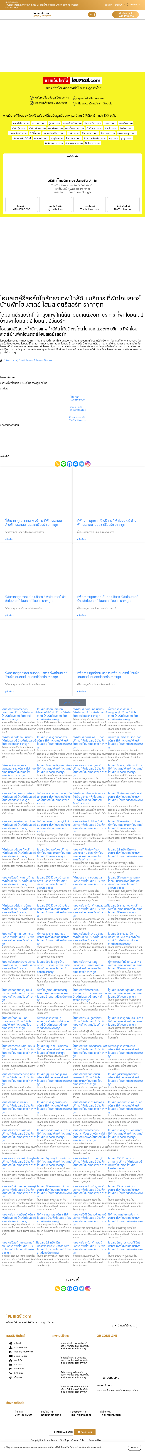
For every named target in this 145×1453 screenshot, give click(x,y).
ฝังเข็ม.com (111, 128)
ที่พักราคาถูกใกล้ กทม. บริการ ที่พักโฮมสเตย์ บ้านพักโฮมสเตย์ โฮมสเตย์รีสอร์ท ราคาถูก (125, 965)
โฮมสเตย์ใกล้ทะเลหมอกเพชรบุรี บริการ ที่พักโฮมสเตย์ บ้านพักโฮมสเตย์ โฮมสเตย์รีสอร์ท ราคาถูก (19, 1191)
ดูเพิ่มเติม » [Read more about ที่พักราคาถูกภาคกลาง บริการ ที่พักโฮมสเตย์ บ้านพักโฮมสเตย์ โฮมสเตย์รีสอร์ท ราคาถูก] (9, 539)
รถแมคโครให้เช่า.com (54, 133)
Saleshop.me (92, 143)
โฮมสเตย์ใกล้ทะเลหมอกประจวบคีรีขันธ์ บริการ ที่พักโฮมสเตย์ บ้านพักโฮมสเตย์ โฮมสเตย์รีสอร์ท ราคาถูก (54, 714)
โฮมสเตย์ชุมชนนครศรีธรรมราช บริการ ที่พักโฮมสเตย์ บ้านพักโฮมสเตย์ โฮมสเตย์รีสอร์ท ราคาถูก (90, 1051)
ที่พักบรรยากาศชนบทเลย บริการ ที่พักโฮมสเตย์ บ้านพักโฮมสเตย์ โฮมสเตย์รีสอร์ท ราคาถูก (54, 938)
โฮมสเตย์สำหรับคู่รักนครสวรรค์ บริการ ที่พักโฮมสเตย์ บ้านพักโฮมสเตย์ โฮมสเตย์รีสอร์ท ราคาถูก (90, 910)
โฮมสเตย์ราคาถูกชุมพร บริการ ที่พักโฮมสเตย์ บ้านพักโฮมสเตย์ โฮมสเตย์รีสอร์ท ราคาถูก (125, 908)
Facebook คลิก (77, 417)
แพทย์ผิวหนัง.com (72, 123)
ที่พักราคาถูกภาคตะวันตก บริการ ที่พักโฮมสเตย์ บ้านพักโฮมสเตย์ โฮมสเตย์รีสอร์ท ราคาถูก (107, 598)
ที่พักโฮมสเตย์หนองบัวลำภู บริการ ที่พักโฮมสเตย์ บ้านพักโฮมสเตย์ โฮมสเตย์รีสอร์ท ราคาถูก (54, 995)
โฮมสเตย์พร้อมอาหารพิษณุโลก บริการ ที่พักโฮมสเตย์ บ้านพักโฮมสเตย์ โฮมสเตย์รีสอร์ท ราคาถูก (125, 1107)
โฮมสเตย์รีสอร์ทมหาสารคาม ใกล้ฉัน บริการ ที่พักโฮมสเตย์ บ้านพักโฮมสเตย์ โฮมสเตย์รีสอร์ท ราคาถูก (124, 882)
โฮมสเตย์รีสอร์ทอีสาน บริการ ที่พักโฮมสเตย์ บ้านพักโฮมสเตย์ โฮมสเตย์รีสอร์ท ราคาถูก (125, 824)
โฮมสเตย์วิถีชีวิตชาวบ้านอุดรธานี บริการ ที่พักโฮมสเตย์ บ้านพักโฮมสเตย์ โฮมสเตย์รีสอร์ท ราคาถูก (53, 966)
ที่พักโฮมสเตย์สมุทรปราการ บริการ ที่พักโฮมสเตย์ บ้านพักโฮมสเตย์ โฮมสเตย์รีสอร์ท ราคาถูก (125, 1219)
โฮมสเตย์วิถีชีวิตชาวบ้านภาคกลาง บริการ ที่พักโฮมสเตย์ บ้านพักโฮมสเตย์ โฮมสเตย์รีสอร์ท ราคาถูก (53, 882)
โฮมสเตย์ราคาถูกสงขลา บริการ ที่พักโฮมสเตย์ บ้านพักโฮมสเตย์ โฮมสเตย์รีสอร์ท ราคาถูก (125, 1021)
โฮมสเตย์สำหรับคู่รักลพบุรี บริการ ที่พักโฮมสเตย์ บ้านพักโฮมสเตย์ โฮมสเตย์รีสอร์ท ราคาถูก (90, 1247)
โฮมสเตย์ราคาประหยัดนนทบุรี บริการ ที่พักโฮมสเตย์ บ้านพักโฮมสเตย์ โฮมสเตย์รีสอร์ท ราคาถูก (19, 1051)
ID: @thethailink (77, 410)
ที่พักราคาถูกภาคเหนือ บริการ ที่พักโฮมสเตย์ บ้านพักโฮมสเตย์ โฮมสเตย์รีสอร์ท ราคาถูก (36, 598)
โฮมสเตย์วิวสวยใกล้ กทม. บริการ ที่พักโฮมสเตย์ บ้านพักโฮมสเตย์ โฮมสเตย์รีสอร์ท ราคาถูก (125, 1191)
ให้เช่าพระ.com (73, 138)
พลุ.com (113, 138)
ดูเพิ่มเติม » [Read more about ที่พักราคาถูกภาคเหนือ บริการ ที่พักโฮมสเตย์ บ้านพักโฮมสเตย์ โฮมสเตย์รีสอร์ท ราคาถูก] (9, 615)
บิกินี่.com (35, 133)
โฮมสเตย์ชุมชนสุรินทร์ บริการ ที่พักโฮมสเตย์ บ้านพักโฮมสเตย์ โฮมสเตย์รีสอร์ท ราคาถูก (54, 1161)
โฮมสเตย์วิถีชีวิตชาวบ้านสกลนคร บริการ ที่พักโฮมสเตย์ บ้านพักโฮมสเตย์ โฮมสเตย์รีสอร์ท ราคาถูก (125, 1163)
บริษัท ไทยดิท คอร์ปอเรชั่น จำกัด (72, 181)
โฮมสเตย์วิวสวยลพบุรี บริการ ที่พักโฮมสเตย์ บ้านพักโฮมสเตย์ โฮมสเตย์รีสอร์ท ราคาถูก (54, 1133)
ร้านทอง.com (108, 133)
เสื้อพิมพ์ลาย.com (54, 143)
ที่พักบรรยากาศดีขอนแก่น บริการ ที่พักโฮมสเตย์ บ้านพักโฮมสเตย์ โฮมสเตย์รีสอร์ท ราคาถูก (75, 1375)
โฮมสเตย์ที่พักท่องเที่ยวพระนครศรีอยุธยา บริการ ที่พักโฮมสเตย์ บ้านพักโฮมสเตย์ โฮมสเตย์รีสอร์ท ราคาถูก (90, 1135)
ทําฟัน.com (73, 133)
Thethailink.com (89, 209)
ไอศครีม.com (126, 123)
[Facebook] (69, 464)
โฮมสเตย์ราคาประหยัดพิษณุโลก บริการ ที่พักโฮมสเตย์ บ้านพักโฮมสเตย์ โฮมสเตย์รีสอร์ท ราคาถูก (19, 1163)
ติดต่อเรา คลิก (126, 13)
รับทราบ (132, 1447)
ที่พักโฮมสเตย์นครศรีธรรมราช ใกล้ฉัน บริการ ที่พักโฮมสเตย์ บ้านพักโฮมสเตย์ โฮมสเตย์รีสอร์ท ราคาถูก (89, 798)
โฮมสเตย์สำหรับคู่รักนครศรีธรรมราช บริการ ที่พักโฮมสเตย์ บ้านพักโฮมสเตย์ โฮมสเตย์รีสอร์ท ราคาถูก (54, 1247)
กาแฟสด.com (55, 128)
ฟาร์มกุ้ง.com (19, 128)
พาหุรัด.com (57, 138)
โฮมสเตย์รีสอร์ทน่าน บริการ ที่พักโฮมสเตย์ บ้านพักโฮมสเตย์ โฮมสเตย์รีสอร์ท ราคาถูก (90, 937)
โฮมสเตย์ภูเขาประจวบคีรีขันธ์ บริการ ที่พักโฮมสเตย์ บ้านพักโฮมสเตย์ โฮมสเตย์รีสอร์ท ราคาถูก (125, 1247)
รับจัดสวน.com (94, 128)
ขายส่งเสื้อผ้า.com (18, 133)
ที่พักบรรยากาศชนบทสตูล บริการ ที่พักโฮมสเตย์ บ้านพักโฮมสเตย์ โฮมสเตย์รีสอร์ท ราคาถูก (90, 882)
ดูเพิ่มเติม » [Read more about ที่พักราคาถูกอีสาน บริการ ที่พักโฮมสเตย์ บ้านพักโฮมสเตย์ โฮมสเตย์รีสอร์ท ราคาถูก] (81, 691)
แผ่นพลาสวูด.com (126, 133)
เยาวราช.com (39, 123)
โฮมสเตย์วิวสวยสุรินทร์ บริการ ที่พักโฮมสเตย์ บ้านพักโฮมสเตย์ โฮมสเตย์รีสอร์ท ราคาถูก (125, 993)
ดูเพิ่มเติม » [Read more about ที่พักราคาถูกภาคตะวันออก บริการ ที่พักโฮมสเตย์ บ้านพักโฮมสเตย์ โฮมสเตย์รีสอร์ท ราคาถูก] (9, 691)
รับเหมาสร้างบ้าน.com (95, 138)
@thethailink (55, 209)
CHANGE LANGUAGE (63, 1432)
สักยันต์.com (126, 128)
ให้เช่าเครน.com (90, 133)
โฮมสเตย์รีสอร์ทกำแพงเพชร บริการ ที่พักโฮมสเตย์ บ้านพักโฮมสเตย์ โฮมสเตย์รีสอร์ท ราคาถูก (90, 1107)
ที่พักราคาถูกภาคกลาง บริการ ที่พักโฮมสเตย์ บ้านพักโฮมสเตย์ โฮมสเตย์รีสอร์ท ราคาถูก (33, 522)
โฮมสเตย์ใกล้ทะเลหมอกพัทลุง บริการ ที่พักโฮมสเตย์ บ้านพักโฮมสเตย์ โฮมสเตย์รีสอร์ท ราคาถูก (75, 1360)
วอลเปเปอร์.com (20, 123)
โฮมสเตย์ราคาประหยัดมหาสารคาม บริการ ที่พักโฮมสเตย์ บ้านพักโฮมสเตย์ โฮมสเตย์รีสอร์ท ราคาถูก (89, 966)
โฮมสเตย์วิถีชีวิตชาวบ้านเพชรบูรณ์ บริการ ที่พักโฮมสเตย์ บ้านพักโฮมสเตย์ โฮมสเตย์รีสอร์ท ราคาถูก (87, 1079)
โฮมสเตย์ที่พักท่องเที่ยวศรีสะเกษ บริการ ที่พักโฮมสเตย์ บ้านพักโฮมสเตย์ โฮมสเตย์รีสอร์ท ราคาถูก (90, 995)
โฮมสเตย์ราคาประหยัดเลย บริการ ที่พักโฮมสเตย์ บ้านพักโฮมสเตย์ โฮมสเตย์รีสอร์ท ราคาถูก (19, 1135)
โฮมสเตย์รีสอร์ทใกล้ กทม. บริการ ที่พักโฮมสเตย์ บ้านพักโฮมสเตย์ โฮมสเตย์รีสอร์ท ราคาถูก (19, 1107)
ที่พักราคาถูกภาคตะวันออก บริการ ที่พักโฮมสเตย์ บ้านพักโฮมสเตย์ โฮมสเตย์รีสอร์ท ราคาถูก (36, 674)
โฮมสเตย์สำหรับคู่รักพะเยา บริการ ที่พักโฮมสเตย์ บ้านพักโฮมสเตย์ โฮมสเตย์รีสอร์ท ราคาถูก (125, 854)
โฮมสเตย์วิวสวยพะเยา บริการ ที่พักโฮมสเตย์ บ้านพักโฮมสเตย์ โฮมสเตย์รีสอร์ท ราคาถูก (19, 796)
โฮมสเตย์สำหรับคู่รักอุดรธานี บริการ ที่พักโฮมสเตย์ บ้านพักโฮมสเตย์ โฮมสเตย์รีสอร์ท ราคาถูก (90, 1191)
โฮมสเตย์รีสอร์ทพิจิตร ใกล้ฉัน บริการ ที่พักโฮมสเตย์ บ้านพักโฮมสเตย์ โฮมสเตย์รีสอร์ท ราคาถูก (90, 826)
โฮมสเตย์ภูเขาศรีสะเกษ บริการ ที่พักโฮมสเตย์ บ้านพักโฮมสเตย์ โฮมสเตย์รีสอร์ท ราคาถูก (19, 824)
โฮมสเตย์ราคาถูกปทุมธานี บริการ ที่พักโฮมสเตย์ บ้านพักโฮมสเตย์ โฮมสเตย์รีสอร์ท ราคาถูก (90, 770)
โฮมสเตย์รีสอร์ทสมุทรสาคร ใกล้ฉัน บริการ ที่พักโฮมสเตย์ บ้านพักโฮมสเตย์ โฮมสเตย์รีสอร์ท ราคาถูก (19, 1247)
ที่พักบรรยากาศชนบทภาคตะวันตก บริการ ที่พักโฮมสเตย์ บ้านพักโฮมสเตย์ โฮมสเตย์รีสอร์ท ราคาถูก (54, 798)
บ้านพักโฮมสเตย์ (27, 360)
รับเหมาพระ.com (74, 143)
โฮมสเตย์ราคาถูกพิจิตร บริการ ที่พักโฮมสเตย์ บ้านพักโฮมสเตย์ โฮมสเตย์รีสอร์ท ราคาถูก (125, 768)
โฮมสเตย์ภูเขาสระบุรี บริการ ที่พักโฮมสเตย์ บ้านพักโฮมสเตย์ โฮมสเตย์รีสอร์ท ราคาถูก (54, 1049)
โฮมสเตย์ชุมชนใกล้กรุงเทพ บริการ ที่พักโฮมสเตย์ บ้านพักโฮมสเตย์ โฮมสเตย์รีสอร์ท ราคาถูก (54, 1079)
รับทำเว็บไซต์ (123, 206)
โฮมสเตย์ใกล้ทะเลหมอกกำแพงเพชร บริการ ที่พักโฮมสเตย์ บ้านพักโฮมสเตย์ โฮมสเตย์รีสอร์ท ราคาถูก (17, 1023)
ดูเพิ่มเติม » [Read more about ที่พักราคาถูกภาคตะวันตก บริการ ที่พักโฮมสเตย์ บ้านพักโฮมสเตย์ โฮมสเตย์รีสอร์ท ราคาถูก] (81, 615)
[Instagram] (88, 464)
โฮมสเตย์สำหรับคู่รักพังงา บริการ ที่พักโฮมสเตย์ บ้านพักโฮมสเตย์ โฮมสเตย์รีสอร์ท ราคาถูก (90, 1023)
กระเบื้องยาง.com (74, 128)
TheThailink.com (123, 209)
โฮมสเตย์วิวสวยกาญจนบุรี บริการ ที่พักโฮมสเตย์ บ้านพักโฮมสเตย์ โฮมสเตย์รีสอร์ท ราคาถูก (19, 995)
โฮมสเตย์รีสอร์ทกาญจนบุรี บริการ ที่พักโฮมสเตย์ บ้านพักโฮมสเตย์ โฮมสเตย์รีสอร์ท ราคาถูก (90, 1163)
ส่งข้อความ (105, 1412)
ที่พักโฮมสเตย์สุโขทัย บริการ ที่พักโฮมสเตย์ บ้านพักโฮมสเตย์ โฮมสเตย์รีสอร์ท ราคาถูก (90, 712)
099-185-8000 (21, 209)
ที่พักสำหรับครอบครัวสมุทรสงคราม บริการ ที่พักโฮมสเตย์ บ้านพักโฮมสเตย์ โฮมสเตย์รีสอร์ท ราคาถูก (19, 770)
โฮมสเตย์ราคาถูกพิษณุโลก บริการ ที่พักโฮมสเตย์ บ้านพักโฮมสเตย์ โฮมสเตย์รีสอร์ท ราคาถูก (54, 1107)
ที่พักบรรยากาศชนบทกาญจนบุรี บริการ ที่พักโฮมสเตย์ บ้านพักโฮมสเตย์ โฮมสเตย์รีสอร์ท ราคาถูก (123, 714)
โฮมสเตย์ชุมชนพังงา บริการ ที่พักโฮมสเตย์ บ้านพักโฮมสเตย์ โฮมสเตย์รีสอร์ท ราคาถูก (54, 852)
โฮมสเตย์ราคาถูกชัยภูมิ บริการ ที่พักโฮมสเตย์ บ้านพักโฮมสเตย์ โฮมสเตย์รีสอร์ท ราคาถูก (19, 1217)
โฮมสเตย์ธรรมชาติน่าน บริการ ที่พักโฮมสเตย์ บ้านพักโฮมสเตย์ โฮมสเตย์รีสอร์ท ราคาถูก (19, 965)
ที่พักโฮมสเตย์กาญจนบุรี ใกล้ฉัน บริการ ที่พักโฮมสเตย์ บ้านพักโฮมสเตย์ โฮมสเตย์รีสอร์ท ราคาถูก (53, 826)
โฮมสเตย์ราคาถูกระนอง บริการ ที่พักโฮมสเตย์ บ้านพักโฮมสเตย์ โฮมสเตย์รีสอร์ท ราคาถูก (125, 1133)
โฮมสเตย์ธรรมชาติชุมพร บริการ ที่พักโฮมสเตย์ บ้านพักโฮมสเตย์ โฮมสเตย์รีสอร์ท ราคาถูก (54, 768)
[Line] (63, 464)
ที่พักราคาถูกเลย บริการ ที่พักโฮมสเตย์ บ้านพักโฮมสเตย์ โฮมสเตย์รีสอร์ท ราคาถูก (54, 1217)
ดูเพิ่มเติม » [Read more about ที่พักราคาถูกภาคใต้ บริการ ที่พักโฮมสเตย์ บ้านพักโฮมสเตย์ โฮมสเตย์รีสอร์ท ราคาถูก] (81, 539)
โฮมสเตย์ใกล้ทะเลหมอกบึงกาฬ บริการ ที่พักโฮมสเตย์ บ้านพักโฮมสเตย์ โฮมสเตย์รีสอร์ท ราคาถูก (125, 798)
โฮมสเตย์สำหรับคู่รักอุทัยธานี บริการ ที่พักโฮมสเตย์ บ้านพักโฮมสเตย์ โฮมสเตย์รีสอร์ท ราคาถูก (125, 1079)
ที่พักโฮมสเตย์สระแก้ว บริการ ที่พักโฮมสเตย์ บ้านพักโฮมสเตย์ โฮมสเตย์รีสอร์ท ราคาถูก (19, 852)
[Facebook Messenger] (75, 464)
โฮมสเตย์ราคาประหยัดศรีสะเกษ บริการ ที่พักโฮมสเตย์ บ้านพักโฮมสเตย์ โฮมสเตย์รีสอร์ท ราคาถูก (75, 1389)
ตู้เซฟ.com (54, 123)
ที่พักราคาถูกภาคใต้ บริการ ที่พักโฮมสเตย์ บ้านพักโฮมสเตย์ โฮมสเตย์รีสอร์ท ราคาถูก (106, 522)
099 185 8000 (126, 16)
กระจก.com (109, 123)
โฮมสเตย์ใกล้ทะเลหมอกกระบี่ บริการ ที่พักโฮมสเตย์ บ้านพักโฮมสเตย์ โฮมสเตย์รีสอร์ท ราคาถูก (19, 938)
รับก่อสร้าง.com (92, 123)
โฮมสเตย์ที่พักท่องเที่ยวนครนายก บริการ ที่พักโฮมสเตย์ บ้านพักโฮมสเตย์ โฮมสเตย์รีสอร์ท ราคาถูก (19, 714)
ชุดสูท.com (126, 138)
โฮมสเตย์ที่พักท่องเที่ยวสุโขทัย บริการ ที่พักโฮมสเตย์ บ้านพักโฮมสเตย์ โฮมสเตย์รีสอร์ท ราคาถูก (19, 1079)
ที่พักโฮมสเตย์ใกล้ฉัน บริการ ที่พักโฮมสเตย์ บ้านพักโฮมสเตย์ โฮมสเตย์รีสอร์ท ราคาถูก (19, 740)
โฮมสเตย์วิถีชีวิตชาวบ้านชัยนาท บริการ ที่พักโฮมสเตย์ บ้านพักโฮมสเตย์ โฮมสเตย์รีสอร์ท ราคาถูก (54, 910)
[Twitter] (81, 464)
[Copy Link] (57, 464)
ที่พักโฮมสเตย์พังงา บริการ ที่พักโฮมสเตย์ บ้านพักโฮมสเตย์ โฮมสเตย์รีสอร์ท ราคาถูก (19, 908)
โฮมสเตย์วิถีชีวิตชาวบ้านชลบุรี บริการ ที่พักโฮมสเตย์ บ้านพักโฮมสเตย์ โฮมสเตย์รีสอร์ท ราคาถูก (90, 1219)
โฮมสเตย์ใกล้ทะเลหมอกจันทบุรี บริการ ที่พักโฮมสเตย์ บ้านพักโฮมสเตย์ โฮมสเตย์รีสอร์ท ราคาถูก (75, 1346)
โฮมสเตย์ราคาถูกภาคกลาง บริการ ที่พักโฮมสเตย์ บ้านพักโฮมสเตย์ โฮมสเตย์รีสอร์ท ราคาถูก (54, 742)
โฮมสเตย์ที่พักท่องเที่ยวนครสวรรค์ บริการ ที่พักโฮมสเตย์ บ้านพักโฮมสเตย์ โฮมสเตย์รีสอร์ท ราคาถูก (88, 854)
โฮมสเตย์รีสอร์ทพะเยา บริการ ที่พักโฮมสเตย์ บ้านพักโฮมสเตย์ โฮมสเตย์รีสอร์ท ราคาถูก (19, 880)
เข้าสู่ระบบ (119, 5)
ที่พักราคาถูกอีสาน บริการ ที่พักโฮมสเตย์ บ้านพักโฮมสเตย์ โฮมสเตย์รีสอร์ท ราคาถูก (108, 674)
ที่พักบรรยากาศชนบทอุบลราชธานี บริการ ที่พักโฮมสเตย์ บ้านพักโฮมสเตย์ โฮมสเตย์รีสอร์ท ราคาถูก (53, 1023)
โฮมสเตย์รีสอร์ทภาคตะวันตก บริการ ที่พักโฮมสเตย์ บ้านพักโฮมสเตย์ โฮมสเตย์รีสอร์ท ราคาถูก (54, 1191)
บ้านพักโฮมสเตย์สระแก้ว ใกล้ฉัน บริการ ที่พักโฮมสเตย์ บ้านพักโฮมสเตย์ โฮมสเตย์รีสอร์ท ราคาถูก (125, 742)
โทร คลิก (21, 206)
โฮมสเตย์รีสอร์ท (44, 360)
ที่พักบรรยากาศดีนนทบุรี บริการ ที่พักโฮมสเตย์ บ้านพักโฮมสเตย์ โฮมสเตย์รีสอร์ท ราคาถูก (125, 1051)
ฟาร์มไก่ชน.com (37, 128)
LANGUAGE (134, 4)
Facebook (90, 206)
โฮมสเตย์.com (40, 138)
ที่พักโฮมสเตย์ (10, 360)
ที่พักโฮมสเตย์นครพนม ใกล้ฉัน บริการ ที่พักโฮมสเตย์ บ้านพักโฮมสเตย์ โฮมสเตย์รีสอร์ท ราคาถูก (90, 742)
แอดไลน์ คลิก (55, 206)
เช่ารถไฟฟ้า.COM (22, 138)
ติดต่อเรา (108, 5)
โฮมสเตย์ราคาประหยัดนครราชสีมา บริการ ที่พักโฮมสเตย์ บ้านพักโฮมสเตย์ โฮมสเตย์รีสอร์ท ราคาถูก (124, 938)
